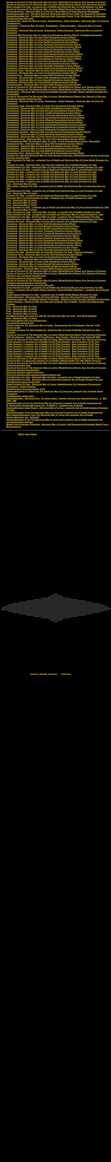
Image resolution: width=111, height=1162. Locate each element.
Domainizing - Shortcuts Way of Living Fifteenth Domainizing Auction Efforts (44, 120)
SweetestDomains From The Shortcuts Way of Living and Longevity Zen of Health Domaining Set (54, 413)
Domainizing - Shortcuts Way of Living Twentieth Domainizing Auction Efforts (44, 134)
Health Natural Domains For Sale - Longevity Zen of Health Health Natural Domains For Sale (51, 295)
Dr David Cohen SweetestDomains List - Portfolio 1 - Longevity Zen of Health (44, 405)
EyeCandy (34, 674)
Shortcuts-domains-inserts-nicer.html (25, 372)
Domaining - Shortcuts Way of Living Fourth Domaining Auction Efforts (41, 73)
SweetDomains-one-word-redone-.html (25, 389)
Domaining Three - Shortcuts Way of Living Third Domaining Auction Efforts (44, 70)
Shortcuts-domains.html (18, 365)
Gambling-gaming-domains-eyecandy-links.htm (30, 285)
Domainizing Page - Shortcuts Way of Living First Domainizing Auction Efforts (45, 106)
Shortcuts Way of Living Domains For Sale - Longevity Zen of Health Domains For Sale (49, 198)
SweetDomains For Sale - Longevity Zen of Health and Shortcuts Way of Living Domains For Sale (54, 170)
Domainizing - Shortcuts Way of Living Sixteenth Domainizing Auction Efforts (44, 122)
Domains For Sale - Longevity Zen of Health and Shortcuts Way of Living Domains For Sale (51, 172)
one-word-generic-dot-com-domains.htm (26, 321)
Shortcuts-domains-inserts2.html (22, 370)
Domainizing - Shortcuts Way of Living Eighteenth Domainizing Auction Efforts (45, 127)
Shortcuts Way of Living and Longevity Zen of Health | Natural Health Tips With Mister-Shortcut (53, 361)
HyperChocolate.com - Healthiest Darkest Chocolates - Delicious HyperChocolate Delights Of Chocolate (58, 299)
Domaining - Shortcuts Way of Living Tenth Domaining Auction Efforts (41, 37)
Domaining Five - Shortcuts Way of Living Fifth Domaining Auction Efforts (43, 75)
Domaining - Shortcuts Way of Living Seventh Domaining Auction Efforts (42, 80)
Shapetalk (43, 674)
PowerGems (66, 674)
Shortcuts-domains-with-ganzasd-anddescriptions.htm (33, 375)
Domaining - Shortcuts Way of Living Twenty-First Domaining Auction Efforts (44, 68)
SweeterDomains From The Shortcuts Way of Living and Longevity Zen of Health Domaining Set (54, 403)
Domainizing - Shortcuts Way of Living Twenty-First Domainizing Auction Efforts (46, 137)
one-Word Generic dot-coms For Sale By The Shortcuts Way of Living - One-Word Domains (51, 316)
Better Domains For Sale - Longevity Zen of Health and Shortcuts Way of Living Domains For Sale (54, 7)
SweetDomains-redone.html (20, 396)
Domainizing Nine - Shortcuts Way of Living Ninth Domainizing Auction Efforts (45, 153)
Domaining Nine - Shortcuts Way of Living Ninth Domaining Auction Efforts (43, 85)
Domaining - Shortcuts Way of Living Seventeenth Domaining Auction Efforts (44, 54)
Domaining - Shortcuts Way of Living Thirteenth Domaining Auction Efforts (43, 45)
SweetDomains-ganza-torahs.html (23, 382)
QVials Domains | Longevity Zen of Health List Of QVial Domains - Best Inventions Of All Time (52, 342)
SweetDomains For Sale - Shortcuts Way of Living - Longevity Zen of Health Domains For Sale (53, 217)
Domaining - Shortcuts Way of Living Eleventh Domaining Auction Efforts (42, 40)
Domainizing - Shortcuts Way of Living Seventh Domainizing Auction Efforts (44, 148)
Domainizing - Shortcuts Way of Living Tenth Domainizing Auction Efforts (42, 108)
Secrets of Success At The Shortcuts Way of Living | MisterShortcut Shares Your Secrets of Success (56, 2)
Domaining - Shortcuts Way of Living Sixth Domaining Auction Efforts (41, 78)
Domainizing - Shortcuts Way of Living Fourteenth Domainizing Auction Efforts (45, 118)
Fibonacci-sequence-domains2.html (24, 278)
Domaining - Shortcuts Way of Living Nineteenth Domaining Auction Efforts (43, 59)
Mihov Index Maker (27, 434)
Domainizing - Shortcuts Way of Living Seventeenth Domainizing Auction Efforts (46, 125)
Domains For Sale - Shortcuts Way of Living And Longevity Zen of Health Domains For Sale (51, 165)
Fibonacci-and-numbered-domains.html (26, 276)
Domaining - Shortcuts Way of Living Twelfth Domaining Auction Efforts (42, 42)
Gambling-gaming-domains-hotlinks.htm (26, 283)
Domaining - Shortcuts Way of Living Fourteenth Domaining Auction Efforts (43, 47)
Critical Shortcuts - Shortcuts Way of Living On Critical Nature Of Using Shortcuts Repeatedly (52, 11)
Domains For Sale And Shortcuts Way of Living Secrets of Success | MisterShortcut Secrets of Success (57, 155)
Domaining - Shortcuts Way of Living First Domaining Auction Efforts (40, 61)
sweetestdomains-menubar (19, 422)
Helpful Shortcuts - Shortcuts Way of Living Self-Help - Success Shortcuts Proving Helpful (51, 297)
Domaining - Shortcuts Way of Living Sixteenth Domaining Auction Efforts (43, 52)
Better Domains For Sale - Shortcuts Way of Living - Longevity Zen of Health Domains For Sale (53, 212)
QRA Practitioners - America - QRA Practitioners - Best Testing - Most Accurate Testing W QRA (53, 337)
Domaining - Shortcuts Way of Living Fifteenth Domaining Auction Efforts (42, 49)
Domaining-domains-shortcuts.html (24, 99)
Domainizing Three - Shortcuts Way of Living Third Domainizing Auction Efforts (45, 139)
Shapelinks (52, 674)
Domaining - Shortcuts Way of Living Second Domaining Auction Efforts (42, 63)
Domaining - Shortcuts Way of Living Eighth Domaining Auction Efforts (41, 82)
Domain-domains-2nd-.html (19, 19)
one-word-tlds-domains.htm (20, 323)
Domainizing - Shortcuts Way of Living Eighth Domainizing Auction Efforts (43, 151)
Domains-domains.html (17, 158)
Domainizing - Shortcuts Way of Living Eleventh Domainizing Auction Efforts (44, 111)
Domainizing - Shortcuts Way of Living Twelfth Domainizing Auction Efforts (43, 113)
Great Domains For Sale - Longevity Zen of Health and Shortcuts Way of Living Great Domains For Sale (57, 207)
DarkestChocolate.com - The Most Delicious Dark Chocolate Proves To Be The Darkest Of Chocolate (56, 14)
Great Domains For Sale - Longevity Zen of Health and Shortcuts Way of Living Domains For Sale (54, 288)
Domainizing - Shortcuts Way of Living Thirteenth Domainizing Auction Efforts (45, 115)
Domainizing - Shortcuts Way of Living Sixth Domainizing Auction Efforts (42, 146)
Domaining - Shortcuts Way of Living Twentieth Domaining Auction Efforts (43, 66)
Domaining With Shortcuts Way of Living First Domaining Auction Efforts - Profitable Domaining (54, 35)
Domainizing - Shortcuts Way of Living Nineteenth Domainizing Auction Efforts (45, 129)
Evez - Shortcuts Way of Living (21, 184)
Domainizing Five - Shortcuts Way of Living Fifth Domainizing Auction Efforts (44, 144)
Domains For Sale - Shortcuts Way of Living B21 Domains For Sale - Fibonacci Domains (49, 252)
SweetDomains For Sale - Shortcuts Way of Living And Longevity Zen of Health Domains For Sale (54, 167)
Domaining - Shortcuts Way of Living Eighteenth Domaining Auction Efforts (43, 56)
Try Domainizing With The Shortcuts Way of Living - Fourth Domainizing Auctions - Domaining (53, 141)
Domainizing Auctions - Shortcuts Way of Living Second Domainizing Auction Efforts (48, 132)
